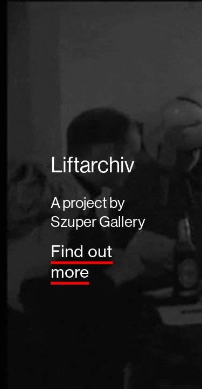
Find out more (82, 260)
